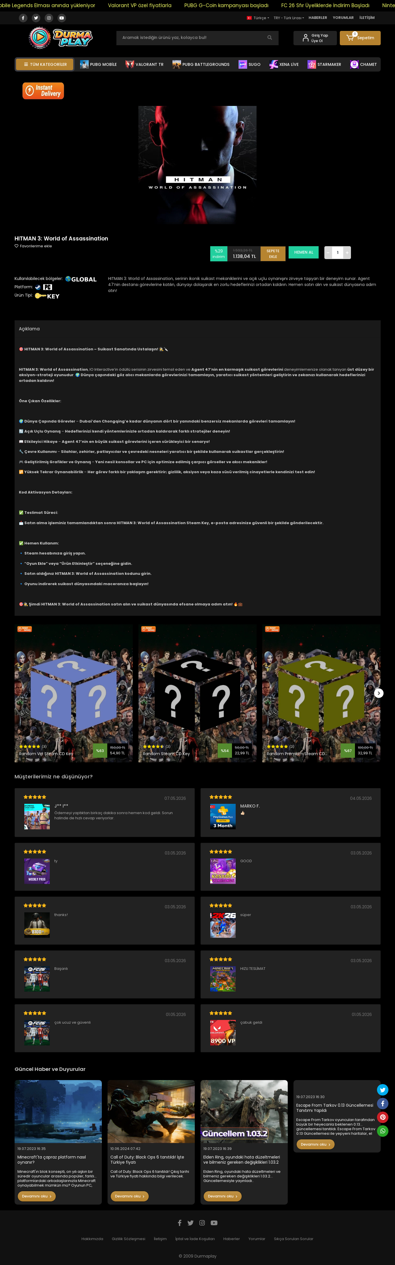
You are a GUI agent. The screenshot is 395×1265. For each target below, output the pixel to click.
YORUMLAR (343, 17)
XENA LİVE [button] (284, 64)
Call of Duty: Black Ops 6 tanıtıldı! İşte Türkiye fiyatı (147, 1160)
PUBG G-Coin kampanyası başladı (235, 5)
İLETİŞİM (367, 17)
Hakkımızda (92, 1239)
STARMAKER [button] (324, 64)
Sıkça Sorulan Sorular (293, 1239)
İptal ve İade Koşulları (195, 1239)
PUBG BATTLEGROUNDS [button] (200, 64)
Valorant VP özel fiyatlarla (148, 5)
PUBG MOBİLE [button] (98, 64)
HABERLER (318, 17)
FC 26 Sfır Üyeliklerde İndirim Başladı (334, 5)
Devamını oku (36, 1196)
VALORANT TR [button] (145, 64)
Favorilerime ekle (33, 246)
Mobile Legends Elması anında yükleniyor (53, 5)
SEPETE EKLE (275, 252)
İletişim (160, 1239)
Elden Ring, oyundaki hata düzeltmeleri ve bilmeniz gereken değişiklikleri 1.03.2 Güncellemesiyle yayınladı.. (241, 1160)
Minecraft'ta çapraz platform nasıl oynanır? (51, 1160)
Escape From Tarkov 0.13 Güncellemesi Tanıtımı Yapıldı (334, 1108)
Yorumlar (257, 1239)
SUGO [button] (250, 64)
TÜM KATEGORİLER (45, 64)
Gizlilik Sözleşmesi (128, 1239)
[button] (360, 38)
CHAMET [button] (363, 64)
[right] (381, 693)
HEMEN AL (305, 252)
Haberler (231, 1239)
